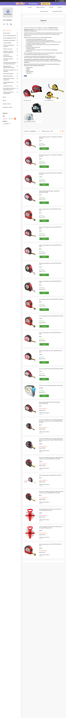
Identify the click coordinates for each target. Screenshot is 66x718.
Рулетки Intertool (27, 100)
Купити (44, 148)
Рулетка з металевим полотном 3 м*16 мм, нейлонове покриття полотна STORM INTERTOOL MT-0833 (51, 492)
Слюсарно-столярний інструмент (8, 59)
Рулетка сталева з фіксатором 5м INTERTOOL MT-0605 (51, 368)
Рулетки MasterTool (49, 100)
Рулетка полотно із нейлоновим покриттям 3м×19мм (51, 385)
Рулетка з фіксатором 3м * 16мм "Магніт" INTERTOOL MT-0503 (50, 137)
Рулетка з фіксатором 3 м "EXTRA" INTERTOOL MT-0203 (50, 210)
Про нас (4, 97)
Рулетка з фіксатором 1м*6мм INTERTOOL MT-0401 (50, 475)
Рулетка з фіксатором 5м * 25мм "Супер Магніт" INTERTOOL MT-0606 (49, 403)
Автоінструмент (6, 33)
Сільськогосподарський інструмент (8, 46)
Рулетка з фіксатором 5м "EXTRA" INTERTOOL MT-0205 (51, 315)
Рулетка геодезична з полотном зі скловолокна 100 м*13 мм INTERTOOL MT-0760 (50, 527)
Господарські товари (7, 85)
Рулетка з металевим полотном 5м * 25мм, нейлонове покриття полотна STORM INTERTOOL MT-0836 (51, 458)
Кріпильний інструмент (8, 73)
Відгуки (4, 100)
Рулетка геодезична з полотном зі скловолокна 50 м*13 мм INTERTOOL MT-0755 (50, 510)
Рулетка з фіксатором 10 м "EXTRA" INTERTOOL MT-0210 (50, 545)
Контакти (60, 7)
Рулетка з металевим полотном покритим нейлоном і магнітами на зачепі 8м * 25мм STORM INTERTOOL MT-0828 (51, 440)
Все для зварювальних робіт (9, 38)
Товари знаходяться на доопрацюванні (8, 93)
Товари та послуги (7, 30)
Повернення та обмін (7, 107)
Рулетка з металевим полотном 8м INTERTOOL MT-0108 (50, 282)
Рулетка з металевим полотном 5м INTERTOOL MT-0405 (50, 333)
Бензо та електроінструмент (9, 35)
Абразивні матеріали (8, 76)
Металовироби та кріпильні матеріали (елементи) (9, 89)
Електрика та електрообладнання (7, 55)
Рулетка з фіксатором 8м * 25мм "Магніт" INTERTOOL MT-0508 (50, 173)
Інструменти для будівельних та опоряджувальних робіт (9, 63)
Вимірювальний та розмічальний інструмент (9, 67)
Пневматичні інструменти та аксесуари (9, 70)
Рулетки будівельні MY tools (29, 121)
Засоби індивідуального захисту (8, 83)
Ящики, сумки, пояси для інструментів (8, 79)
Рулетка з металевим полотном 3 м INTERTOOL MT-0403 (50, 228)
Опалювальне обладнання (9, 40)
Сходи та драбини (7, 42)
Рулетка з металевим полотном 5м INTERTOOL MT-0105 (50, 264)
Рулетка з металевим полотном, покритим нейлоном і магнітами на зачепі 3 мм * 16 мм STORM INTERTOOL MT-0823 (51, 421)
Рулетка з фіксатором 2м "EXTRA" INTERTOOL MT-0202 (51, 299)
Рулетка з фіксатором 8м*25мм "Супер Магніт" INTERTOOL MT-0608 (49, 191)
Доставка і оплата (7, 103)
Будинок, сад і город (7, 48)
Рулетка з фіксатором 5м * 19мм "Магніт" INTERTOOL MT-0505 (50, 155)
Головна (30, 7)
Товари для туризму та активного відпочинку (8, 52)
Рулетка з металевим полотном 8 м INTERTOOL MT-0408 (50, 246)
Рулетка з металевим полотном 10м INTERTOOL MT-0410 (50, 351)
